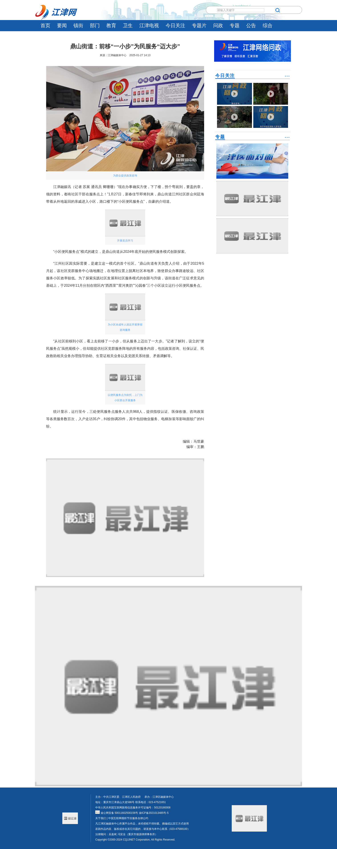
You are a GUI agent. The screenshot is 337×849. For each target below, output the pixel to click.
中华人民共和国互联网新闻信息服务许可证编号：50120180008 (132, 807)
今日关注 (175, 25)
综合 (267, 25)
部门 (95, 25)
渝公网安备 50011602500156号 (116, 812)
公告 (251, 25)
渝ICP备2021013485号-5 (153, 812)
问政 (218, 25)
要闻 (62, 25)
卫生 (128, 25)
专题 (235, 25)
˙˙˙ (287, 78)
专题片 (199, 25)
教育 (111, 25)
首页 (45, 25)
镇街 (78, 25)
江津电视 (149, 25)
